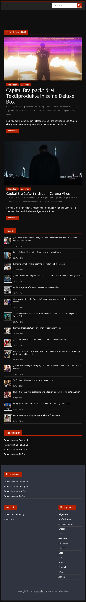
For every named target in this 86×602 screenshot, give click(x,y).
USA (60, 572)
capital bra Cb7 (30, 111)
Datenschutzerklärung (14, 514)
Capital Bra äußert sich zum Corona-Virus (38, 193)
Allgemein (25, 85)
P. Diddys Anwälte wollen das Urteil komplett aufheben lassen (39, 264)
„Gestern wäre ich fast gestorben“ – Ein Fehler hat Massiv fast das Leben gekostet (47, 275)
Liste (60, 553)
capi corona (48, 198)
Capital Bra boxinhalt (14, 111)
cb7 (59, 111)
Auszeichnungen (66, 524)
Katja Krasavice (69, 111)
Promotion (63, 567)
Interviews (63, 543)
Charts (61, 529)
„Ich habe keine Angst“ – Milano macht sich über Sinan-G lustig (39, 339)
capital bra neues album (47, 111)
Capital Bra (57, 107)
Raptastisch (12, 85)
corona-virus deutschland (52, 201)
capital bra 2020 (69, 107)
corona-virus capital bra (31, 201)
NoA (60, 557)
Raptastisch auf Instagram (16, 445)
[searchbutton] (79, 5)
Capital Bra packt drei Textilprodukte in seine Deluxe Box (40, 96)
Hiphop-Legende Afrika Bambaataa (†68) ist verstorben (36, 287)
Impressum (9, 519)
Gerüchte (62, 538)
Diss (60, 533)
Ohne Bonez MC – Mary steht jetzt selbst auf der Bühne (36, 415)
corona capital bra (13, 201)
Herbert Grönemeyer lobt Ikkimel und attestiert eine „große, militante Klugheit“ (46, 392)
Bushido (48, 107)
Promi (61, 562)
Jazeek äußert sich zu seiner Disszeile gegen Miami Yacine (37, 252)
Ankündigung (64, 519)
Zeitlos (61, 577)
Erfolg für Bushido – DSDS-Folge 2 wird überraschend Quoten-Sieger (42, 403)
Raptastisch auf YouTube (15, 449)
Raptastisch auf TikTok (14, 454)
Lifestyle (62, 548)
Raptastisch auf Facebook (16, 440)
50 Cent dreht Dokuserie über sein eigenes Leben (34, 380)
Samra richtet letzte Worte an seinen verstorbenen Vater (37, 328)
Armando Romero (33, 107)
